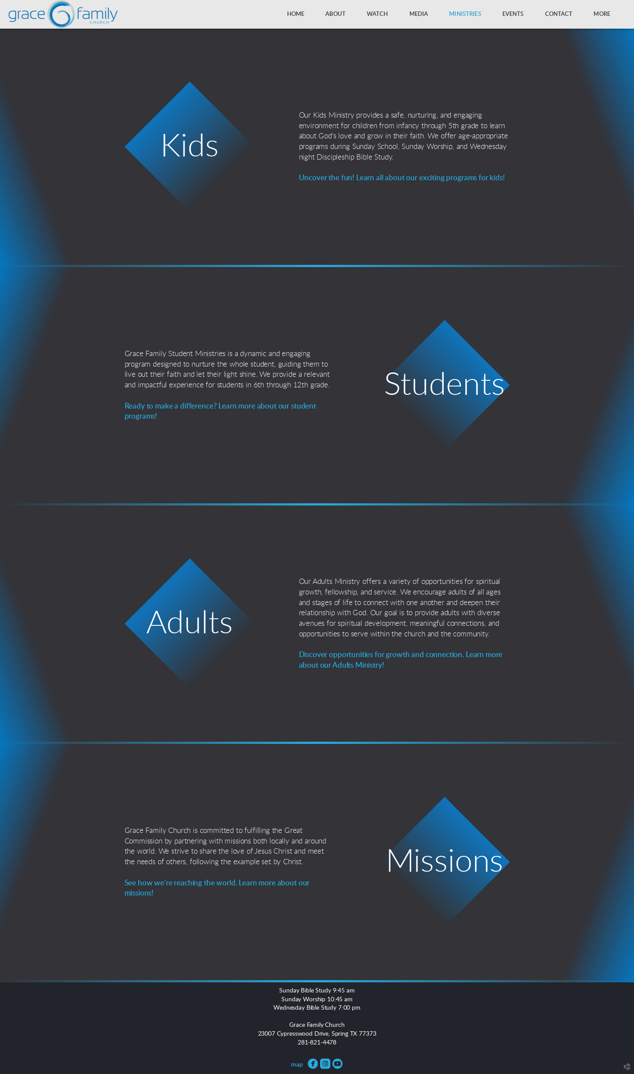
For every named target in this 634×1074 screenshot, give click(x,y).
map (297, 1065)
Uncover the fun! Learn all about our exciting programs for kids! (402, 178)
